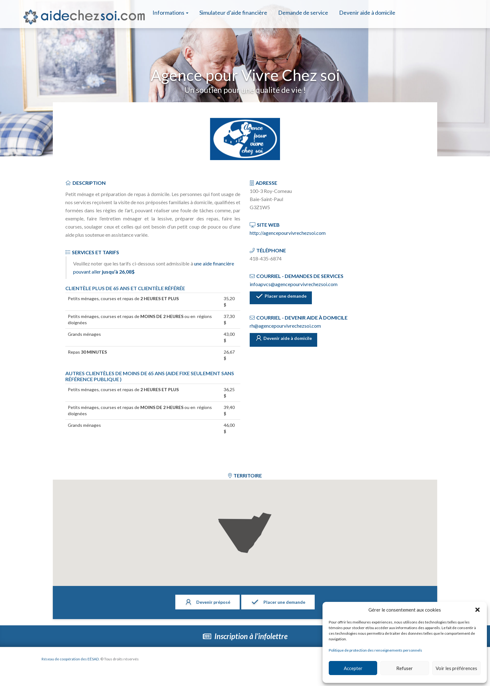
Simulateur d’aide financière (233, 12)
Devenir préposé (205, 602)
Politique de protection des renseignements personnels (375, 650)
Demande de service (303, 12)
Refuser (404, 668)
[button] (477, 610)
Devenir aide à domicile (367, 12)
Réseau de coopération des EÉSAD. (77, 659)
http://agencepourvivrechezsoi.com (288, 233)
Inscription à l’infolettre (245, 636)
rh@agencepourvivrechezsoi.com (285, 325)
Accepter (353, 668)
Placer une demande (286, 298)
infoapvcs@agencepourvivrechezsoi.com (294, 284)
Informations (170, 12)
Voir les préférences (456, 668)
